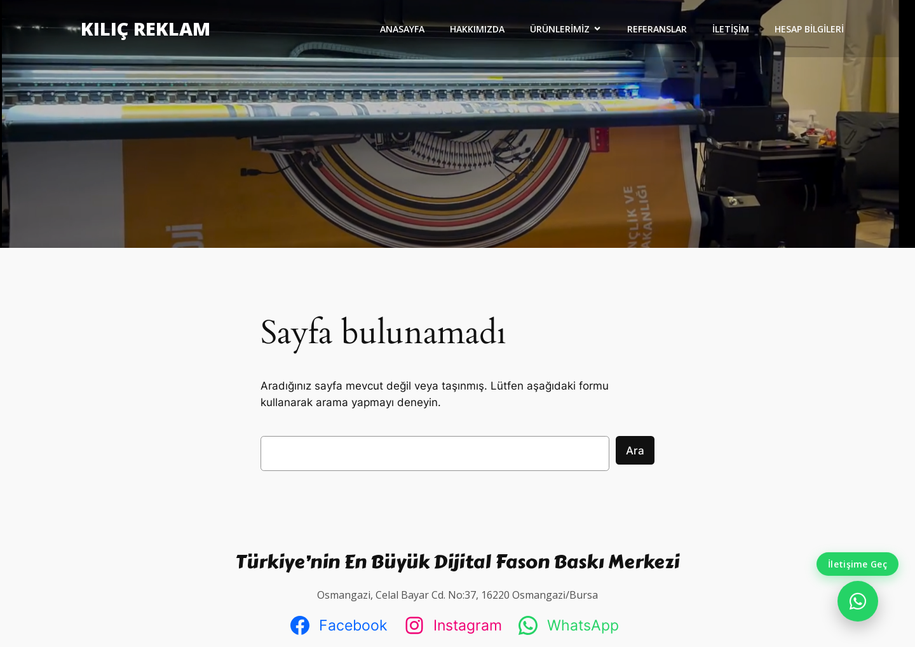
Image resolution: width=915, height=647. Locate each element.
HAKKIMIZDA (477, 29)
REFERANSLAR (657, 29)
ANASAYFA (402, 29)
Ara (635, 450)
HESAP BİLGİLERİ (809, 29)
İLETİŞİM (730, 29)
